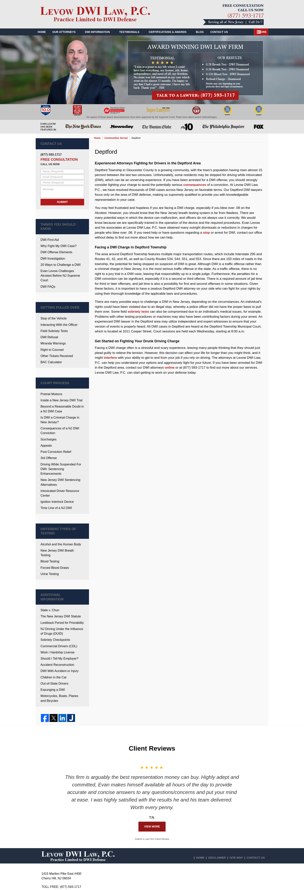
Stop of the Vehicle (53, 304)
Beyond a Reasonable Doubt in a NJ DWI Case (62, 390)
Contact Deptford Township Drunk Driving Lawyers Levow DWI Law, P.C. (233, 14)
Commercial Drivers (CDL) (58, 598)
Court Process (51, 366)
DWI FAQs (47, 273)
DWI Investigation (52, 251)
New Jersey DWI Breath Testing (61, 516)
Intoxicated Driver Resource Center (58, 465)
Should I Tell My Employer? (58, 610)
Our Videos (226, 31)
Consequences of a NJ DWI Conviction (58, 411)
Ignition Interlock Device (56, 473)
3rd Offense (48, 437)
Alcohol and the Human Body (59, 510)
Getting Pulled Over (55, 294)
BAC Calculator (50, 345)
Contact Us (253, 31)
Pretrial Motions (51, 376)
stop (206, 232)
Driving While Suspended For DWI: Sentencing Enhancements (62, 445)
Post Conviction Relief (55, 431)
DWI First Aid (49, 233)
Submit (62, 201)
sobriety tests (138, 311)
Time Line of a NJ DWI (55, 479)
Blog (205, 31)
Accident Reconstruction (56, 616)
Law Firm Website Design (242, 882)
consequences (194, 185)
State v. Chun (49, 564)
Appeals (46, 425)
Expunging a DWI (52, 640)
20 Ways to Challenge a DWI (59, 257)
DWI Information (102, 31)
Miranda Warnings (52, 328)
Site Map (239, 805)
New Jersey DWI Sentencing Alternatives (59, 455)
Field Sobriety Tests (53, 316)
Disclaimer (221, 805)
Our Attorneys (69, 31)
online (169, 367)
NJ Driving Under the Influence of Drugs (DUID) (62, 585)
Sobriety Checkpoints (54, 592)
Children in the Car (53, 628)
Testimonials (134, 31)
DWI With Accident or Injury (58, 622)
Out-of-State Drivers (53, 634)
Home (44, 31)
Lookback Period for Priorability (61, 576)
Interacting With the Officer (58, 310)
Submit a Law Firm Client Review (152, 788)
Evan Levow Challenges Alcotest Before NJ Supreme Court (62, 265)
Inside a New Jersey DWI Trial (60, 382)
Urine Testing (49, 534)
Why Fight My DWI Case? (57, 239)
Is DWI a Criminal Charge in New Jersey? (62, 401)
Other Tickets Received (56, 339)
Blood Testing (49, 522)
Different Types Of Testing (60, 500)
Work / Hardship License (56, 604)
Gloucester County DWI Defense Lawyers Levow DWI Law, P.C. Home (95, 14)
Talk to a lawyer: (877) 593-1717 (195, 70)
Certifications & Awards (173, 31)
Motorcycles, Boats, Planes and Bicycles (61, 648)
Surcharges (48, 419)
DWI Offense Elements (55, 245)
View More (152, 776)
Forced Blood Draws (54, 528)
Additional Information (57, 554)
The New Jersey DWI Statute (59, 570)
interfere (110, 358)
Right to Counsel (51, 333)
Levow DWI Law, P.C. (75, 881)
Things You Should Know (58, 223)
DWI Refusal (49, 322)
